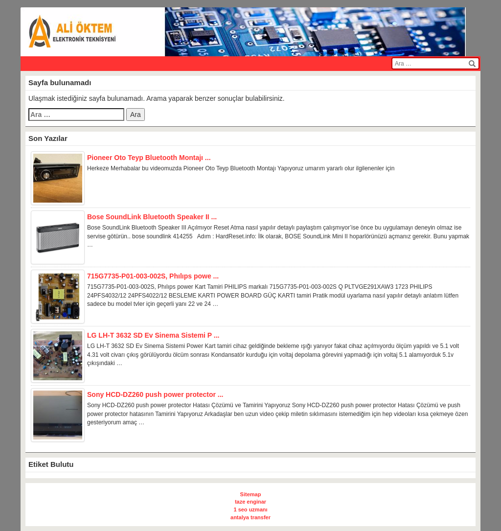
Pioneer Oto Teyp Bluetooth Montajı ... (149, 158)
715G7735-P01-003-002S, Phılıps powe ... (153, 276)
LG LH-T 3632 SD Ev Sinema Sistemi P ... (153, 335)
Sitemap (250, 494)
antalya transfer (250, 517)
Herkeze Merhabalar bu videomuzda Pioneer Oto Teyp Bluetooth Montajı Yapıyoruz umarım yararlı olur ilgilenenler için (240, 168)
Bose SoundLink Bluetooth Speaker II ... (152, 217)
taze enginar (250, 502)
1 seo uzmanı (250, 509)
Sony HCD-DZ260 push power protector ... (155, 394)
